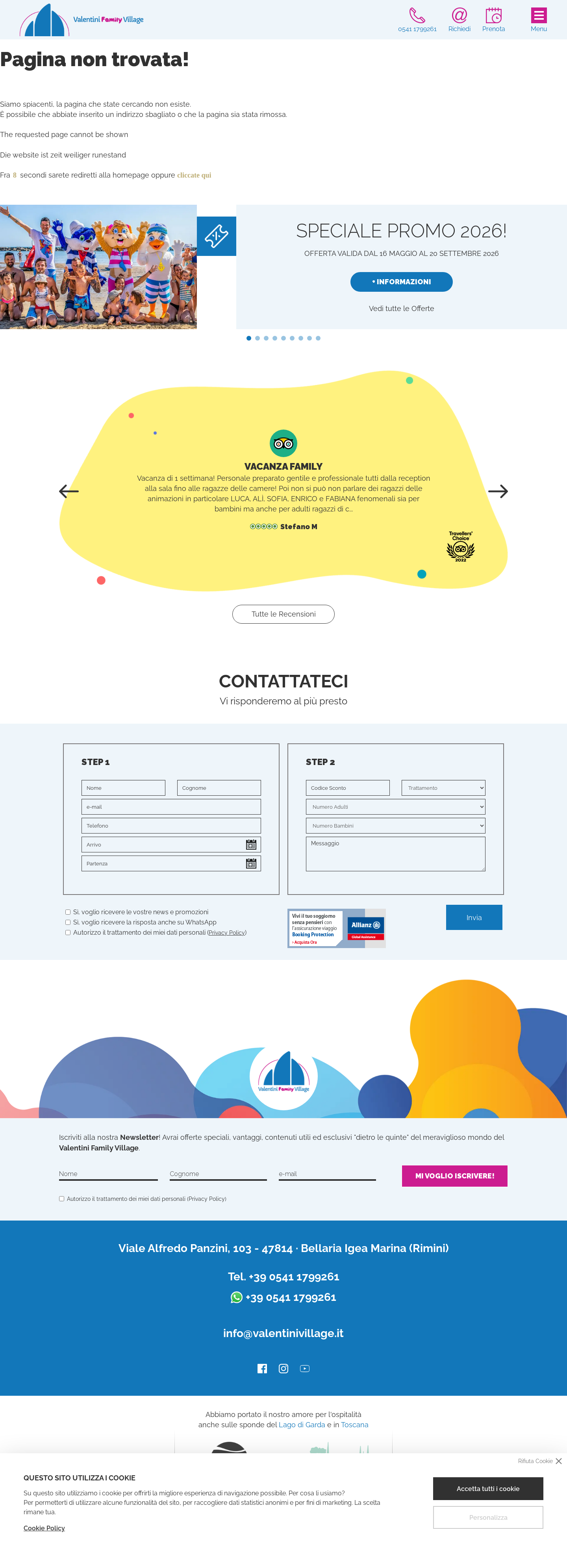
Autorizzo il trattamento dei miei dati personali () (159, 932)
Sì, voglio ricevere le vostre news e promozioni (136, 912)
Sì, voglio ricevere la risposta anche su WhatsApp (141, 922)
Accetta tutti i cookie (488, 1489)
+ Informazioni (401, 282)
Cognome (184, 1174)
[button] (249, 338)
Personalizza (488, 1517)
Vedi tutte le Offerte (401, 308)
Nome (68, 1174)
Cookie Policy (44, 1528)
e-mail (288, 1174)
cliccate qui (194, 175)
